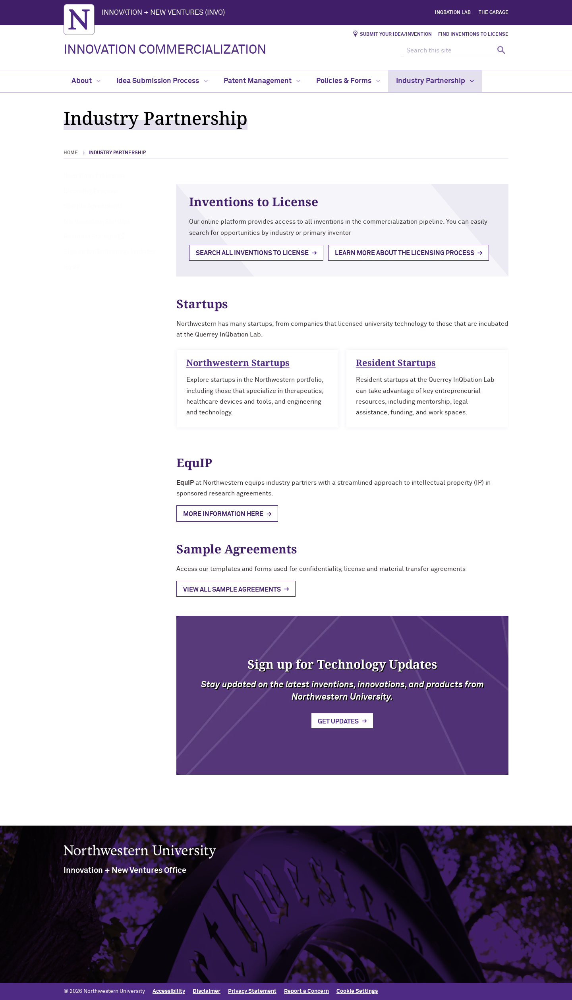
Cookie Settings (357, 991)
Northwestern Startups (97, 222)
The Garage (493, 12)
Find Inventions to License (473, 34)
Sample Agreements (93, 206)
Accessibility (169, 991)
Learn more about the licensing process (404, 253)
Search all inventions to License (252, 253)
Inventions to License (95, 175)
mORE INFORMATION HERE (223, 514)
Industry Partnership (435, 81)
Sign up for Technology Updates (110, 252)
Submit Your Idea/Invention (396, 34)
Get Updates (338, 726)
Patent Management (262, 81)
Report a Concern (306, 991)
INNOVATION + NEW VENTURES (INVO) (163, 12)
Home (71, 153)
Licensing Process (90, 191)
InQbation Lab (453, 12)
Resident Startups (90, 237)
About (86, 81)
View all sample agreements (232, 589)
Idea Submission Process (162, 81)
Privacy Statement (252, 991)
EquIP (72, 267)
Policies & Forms (348, 81)
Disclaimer (206, 991)
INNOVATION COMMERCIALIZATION (165, 50)
